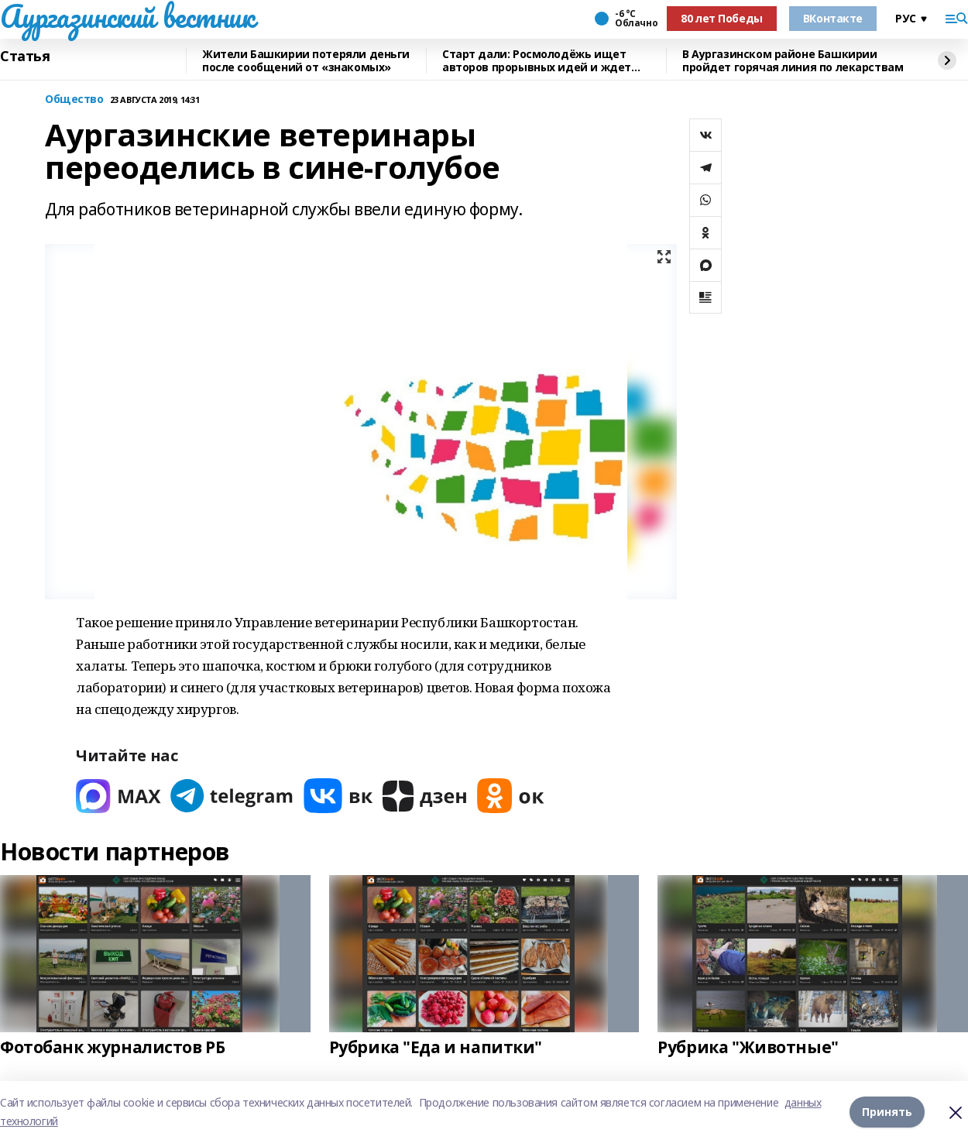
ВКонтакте (833, 18)
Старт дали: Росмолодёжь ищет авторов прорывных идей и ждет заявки (536, 61)
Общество (74, 99)
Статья (25, 56)
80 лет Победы (722, 18)
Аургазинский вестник (127, 16)
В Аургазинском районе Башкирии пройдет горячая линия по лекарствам (792, 61)
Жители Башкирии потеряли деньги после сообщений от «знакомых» (306, 61)
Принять (887, 1111)
